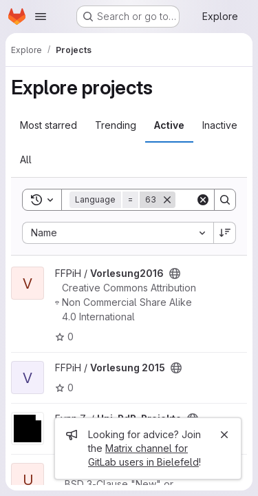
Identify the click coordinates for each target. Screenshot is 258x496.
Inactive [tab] (219, 125)
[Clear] (203, 200)
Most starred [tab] (48, 125)
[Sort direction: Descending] (225, 233)
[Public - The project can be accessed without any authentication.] (174, 273)
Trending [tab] (115, 125)
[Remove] (167, 200)
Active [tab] (169, 125)
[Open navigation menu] (41, 17)
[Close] (224, 434)
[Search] (225, 200)
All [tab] (26, 159)
